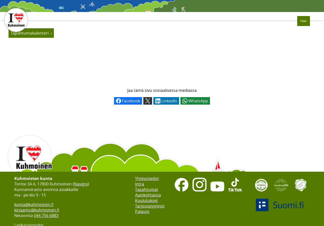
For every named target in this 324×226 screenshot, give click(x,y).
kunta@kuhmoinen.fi (33, 204)
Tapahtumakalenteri (30, 33)
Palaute (142, 211)
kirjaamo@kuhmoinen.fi (36, 210)
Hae (303, 21)
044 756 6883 (46, 215)
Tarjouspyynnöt (150, 206)
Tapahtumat (146, 189)
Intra (139, 184)
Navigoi (81, 184)
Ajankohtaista (148, 195)
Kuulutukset (146, 200)
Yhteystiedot (147, 178)
